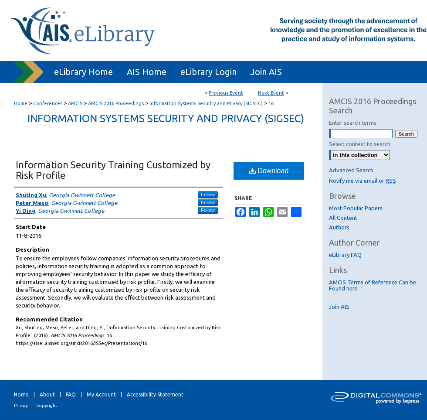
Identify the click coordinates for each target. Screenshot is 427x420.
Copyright (46, 405)
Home (20, 103)
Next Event (271, 93)
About (47, 394)
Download (269, 170)
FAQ (71, 394)
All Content (343, 218)
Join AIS (339, 307)
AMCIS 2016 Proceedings (116, 103)
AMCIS (76, 103)
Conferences (48, 103)
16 (271, 103)
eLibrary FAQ (345, 255)
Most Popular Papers (356, 208)
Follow (208, 194)
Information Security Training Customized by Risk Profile (113, 170)
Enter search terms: (353, 123)
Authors (339, 227)
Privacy (21, 405)
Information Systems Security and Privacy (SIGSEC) (206, 103)
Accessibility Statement (155, 394)
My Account (101, 394)
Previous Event (226, 93)
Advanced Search (351, 170)
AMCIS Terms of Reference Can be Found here (372, 285)
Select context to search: (360, 144)
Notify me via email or (362, 181)
